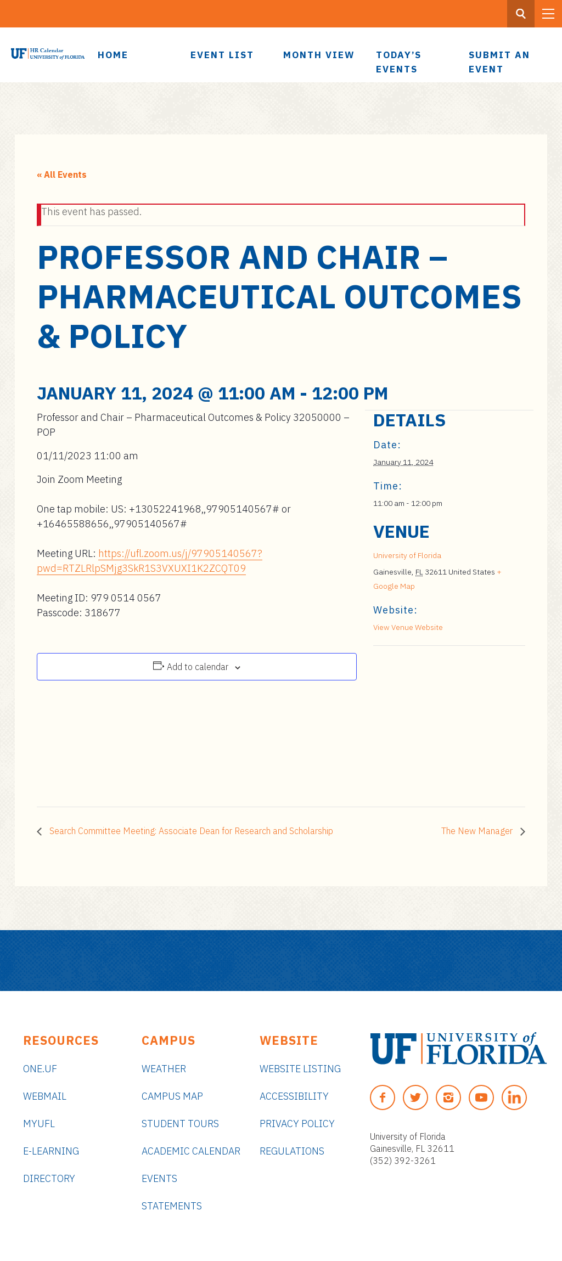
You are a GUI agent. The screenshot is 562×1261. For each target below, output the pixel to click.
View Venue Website (408, 627)
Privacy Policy (297, 1123)
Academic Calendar (191, 1151)
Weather (164, 1068)
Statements (172, 1206)
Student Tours (180, 1123)
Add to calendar (197, 666)
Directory (49, 1178)
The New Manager (478, 830)
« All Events (62, 174)
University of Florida (407, 555)
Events (159, 1178)
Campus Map (172, 1096)
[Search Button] (521, 13)
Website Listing (300, 1068)
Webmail (44, 1096)
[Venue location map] (431, 721)
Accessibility (294, 1096)
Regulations (292, 1151)
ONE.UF (40, 1068)
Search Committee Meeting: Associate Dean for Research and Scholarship (190, 830)
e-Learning (51, 1151)
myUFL (39, 1123)
